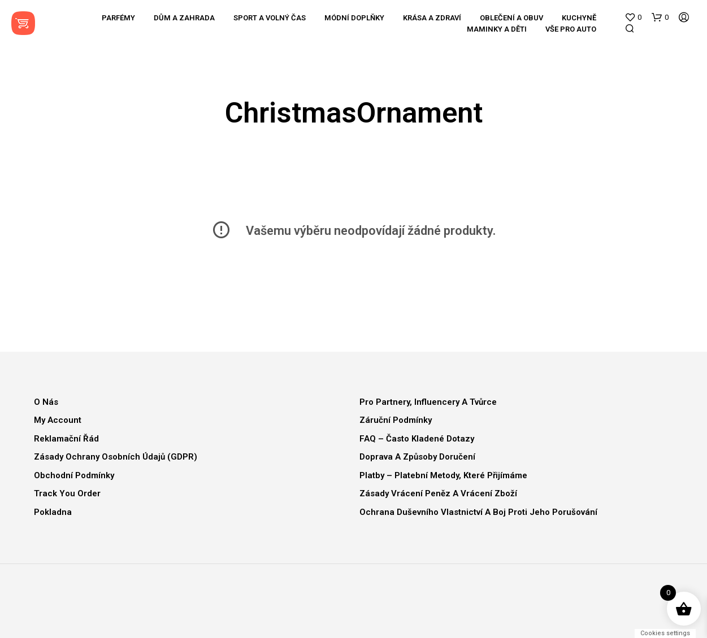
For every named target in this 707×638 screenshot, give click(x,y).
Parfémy (118, 18)
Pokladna (53, 512)
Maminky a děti (497, 29)
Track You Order (67, 493)
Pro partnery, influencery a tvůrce (428, 402)
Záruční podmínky (395, 420)
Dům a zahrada (184, 18)
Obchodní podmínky (74, 475)
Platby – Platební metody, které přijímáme (443, 475)
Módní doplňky (354, 18)
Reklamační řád (66, 439)
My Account (57, 420)
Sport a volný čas (269, 18)
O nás (46, 402)
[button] (632, 17)
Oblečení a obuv (511, 18)
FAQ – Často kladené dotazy (416, 439)
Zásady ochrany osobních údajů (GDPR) (115, 457)
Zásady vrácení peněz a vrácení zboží (438, 493)
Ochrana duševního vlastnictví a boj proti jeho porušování (478, 512)
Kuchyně (579, 18)
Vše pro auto (570, 29)
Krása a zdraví (432, 18)
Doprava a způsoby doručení (417, 457)
